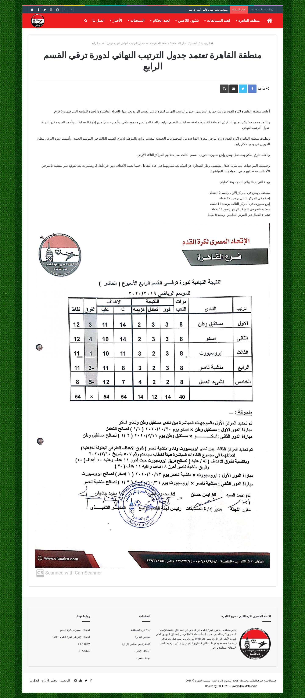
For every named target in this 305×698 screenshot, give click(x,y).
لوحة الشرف (143, 657)
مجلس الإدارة (142, 636)
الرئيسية (206, 43)
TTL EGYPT (223, 686)
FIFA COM (84, 643)
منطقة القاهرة (249, 20)
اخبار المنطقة (179, 43)
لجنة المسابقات (218, 20)
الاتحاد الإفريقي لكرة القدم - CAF (71, 636)
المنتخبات (137, 20)
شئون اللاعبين (188, 20)
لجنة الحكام (161, 20)
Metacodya (251, 686)
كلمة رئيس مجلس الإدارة (136, 643)
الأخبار (117, 20)
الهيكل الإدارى (142, 650)
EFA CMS (84, 650)
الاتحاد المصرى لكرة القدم (75, 629)
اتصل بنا (98, 20)
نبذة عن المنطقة (140, 629)
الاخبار (194, 43)
